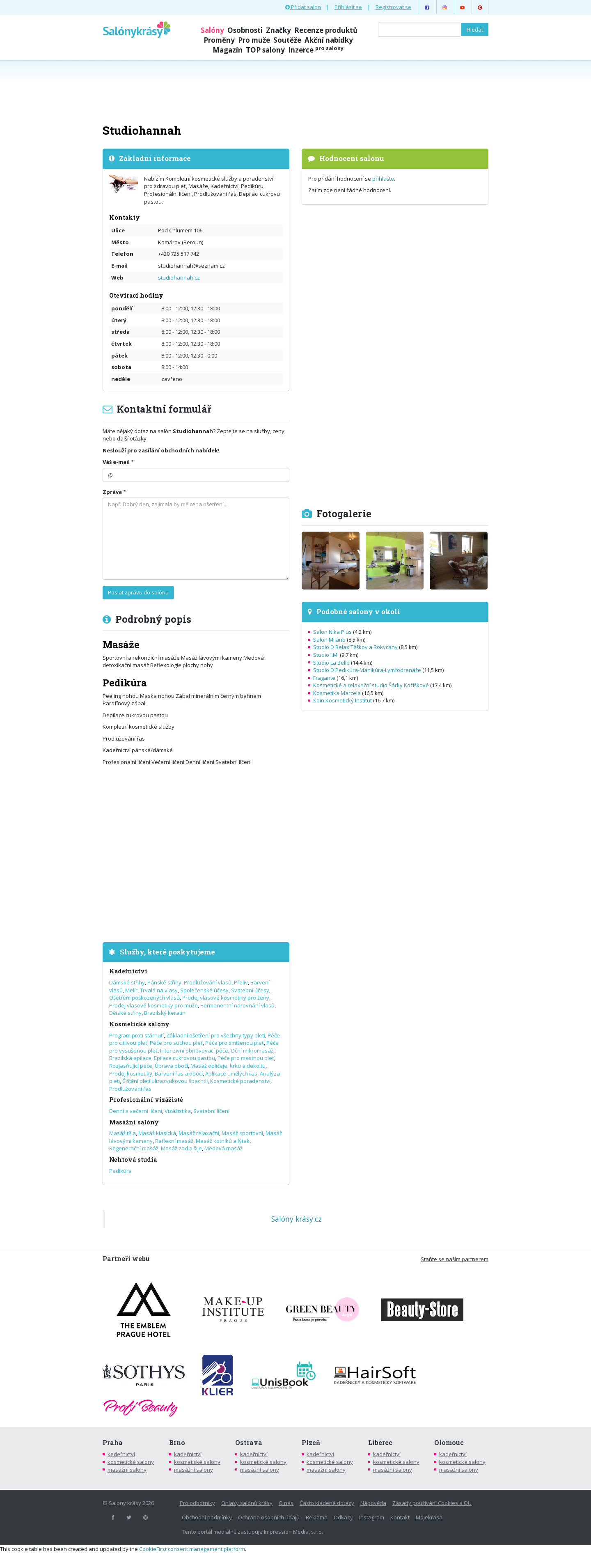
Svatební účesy (250, 990)
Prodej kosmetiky (130, 1073)
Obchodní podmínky (207, 1517)
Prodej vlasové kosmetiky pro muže (153, 1005)
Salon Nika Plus (332, 631)
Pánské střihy (164, 982)
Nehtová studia (133, 1159)
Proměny (219, 40)
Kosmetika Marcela (337, 693)
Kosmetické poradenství (240, 1081)
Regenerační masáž (133, 1148)
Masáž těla (122, 1133)
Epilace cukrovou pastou (184, 1058)
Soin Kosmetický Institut (342, 700)
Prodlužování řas (130, 1088)
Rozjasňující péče (130, 1065)
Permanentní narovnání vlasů (237, 1005)
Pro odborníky (197, 1503)
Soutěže (287, 40)
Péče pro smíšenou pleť (234, 1042)
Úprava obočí (171, 1065)
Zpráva (112, 491)
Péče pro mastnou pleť (246, 1058)
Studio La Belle (331, 662)
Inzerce (316, 50)
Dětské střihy (125, 1012)
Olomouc (449, 1442)
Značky (278, 30)
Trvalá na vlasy (159, 990)
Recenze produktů (325, 30)
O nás (286, 1503)
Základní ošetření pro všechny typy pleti (215, 1035)
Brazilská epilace (130, 1058)
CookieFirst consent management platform (192, 1549)
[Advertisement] (295, 91)
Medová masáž (223, 1148)
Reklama (317, 1517)
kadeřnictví (121, 1454)
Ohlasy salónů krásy (247, 1503)
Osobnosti (245, 30)
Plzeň (311, 1442)
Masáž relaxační (199, 1133)
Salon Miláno (329, 639)
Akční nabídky (329, 40)
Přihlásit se (348, 7)
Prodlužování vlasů (207, 982)
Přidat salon (303, 7)
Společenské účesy (204, 990)
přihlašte (383, 178)
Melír (131, 990)
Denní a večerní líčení (135, 1111)
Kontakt (400, 1517)
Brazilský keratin (165, 1012)
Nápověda (373, 1503)
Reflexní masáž (174, 1141)
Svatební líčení (211, 1111)
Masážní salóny (134, 1122)
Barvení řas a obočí (179, 1073)
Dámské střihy (127, 982)
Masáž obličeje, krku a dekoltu (228, 1065)
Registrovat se (393, 7)
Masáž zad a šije (181, 1148)
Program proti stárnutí (136, 1035)
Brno (177, 1442)
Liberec (380, 1442)
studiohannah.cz (179, 277)
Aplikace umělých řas (231, 1073)
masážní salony (127, 1469)
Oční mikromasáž (252, 1050)
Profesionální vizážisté (146, 1099)
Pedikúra (120, 1170)
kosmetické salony (131, 1462)
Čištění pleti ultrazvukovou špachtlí (165, 1081)
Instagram (371, 1517)
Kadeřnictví (128, 971)
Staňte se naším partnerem (454, 1259)
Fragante (324, 677)
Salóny (212, 30)
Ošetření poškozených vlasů (144, 997)
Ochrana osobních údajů (269, 1517)
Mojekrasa (429, 1517)
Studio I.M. (326, 654)
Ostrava (248, 1442)
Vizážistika (178, 1111)
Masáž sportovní (242, 1133)
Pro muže (254, 40)
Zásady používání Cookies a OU (432, 1503)
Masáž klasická (157, 1133)
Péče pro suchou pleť (176, 1042)
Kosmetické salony (139, 1024)
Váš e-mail (116, 462)
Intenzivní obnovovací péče (194, 1050)
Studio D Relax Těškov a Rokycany (355, 647)
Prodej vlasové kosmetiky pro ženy (225, 997)
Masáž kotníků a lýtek (223, 1141)
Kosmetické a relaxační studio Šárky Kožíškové (371, 685)
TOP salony (265, 50)
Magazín (228, 50)
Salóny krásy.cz (296, 1219)
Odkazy (343, 1517)
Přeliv (241, 982)
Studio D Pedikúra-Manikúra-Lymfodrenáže (367, 670)
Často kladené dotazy (327, 1503)
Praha (113, 1442)
